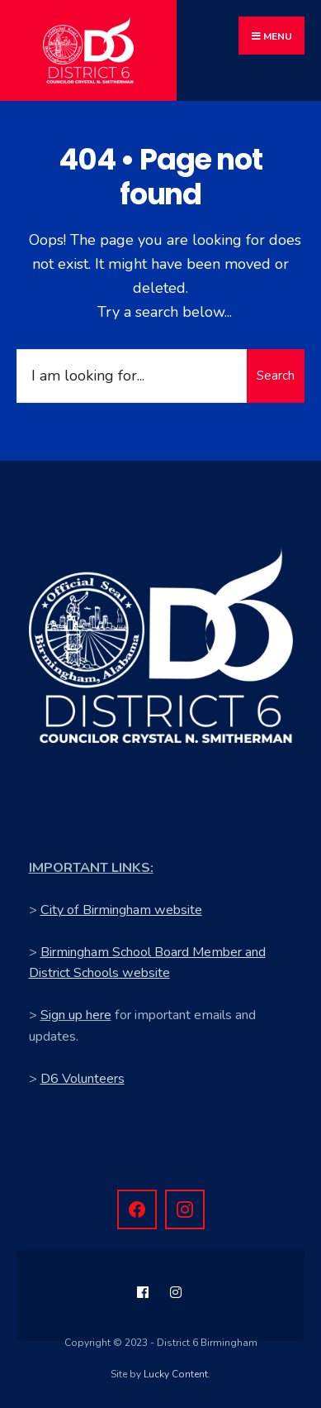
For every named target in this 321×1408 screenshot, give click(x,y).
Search (276, 375)
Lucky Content (176, 1374)
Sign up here (75, 1015)
